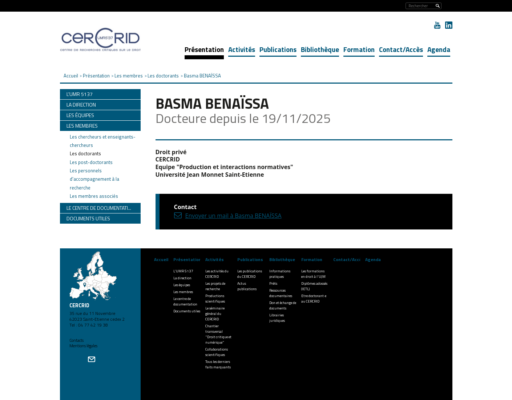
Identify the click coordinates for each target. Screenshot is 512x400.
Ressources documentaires (280, 293)
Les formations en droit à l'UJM (313, 273)
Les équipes (181, 285)
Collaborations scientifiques (216, 352)
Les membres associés (94, 196)
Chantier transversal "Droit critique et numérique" (218, 334)
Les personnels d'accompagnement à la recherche (94, 179)
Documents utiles (186, 311)
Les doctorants (85, 153)
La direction (182, 278)
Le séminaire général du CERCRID (215, 313)
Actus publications (247, 286)
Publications (278, 49)
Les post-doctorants (91, 162)
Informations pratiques (279, 273)
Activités (241, 49)
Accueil (161, 259)
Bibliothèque (320, 49)
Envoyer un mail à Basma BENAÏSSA (233, 216)
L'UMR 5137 (183, 271)
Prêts (273, 283)
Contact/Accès (401, 49)
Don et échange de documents (282, 305)
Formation (359, 49)
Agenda (438, 49)
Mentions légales (83, 346)
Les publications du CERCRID (249, 273)
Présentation (204, 49)
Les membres (183, 292)
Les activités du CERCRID (217, 273)
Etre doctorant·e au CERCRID (313, 298)
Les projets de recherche (215, 286)
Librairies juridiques (277, 317)
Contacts (76, 340)
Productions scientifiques (215, 298)
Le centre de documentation (185, 301)
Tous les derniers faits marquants (218, 364)
